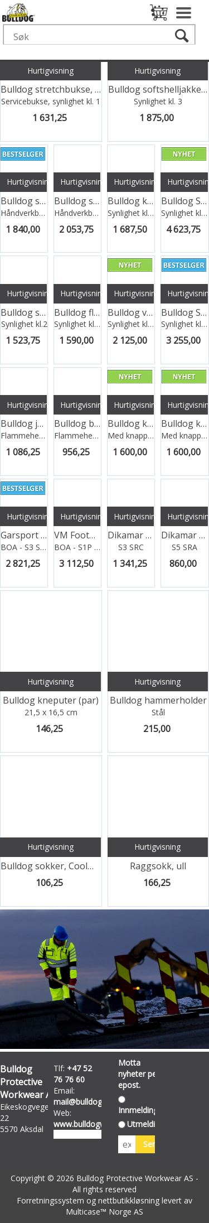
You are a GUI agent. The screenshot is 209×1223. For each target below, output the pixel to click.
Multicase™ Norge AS (104, 1211)
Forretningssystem (50, 1200)
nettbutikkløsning (128, 1200)
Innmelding (138, 1110)
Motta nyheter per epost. (138, 1073)
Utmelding (145, 1124)
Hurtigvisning (50, 70)
